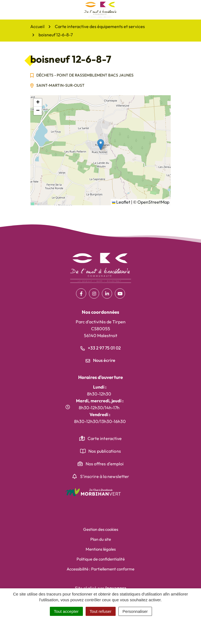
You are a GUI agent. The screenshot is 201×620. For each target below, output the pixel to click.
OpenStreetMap (153, 202)
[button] (100, 144)
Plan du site (100, 539)
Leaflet (121, 202)
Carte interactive (105, 438)
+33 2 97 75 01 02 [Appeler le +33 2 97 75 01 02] (100, 348)
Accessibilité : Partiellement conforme (100, 569)
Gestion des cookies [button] (100, 529)
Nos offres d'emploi (105, 463)
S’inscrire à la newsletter (104, 476)
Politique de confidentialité (101, 559)
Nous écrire (100, 360)
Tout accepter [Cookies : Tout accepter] (66, 611)
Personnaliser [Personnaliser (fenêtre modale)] (135, 611)
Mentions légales (101, 549)
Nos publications (104, 451)
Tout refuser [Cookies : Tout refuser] (101, 611)
